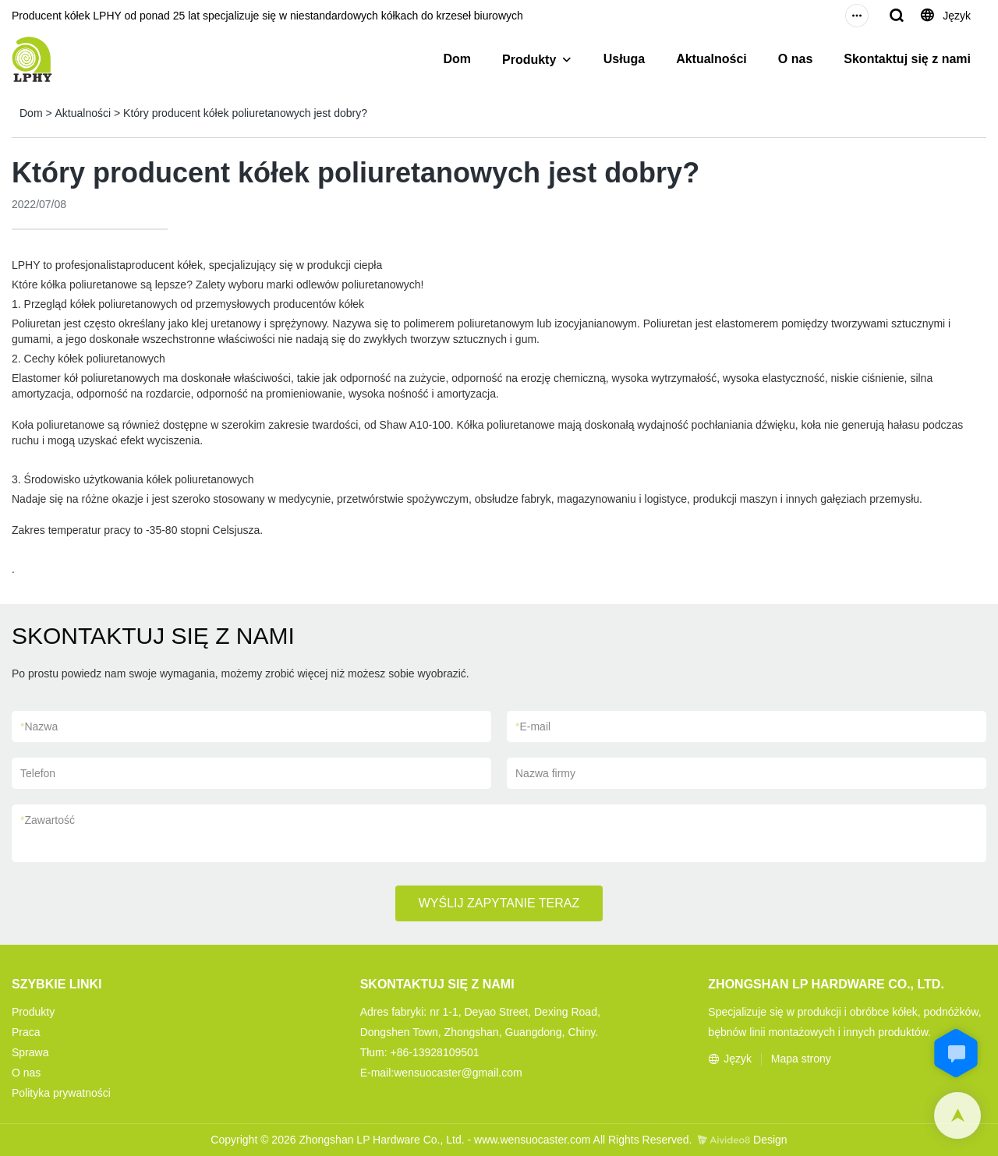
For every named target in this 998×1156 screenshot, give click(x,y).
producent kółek (164, 265)
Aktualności (711, 58)
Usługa (624, 58)
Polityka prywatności (61, 1093)
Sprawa (30, 1052)
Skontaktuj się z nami (907, 58)
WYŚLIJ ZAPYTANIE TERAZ (499, 903)
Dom (457, 58)
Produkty (529, 59)
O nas (795, 58)
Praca (26, 1032)
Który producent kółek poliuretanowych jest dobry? (245, 113)
